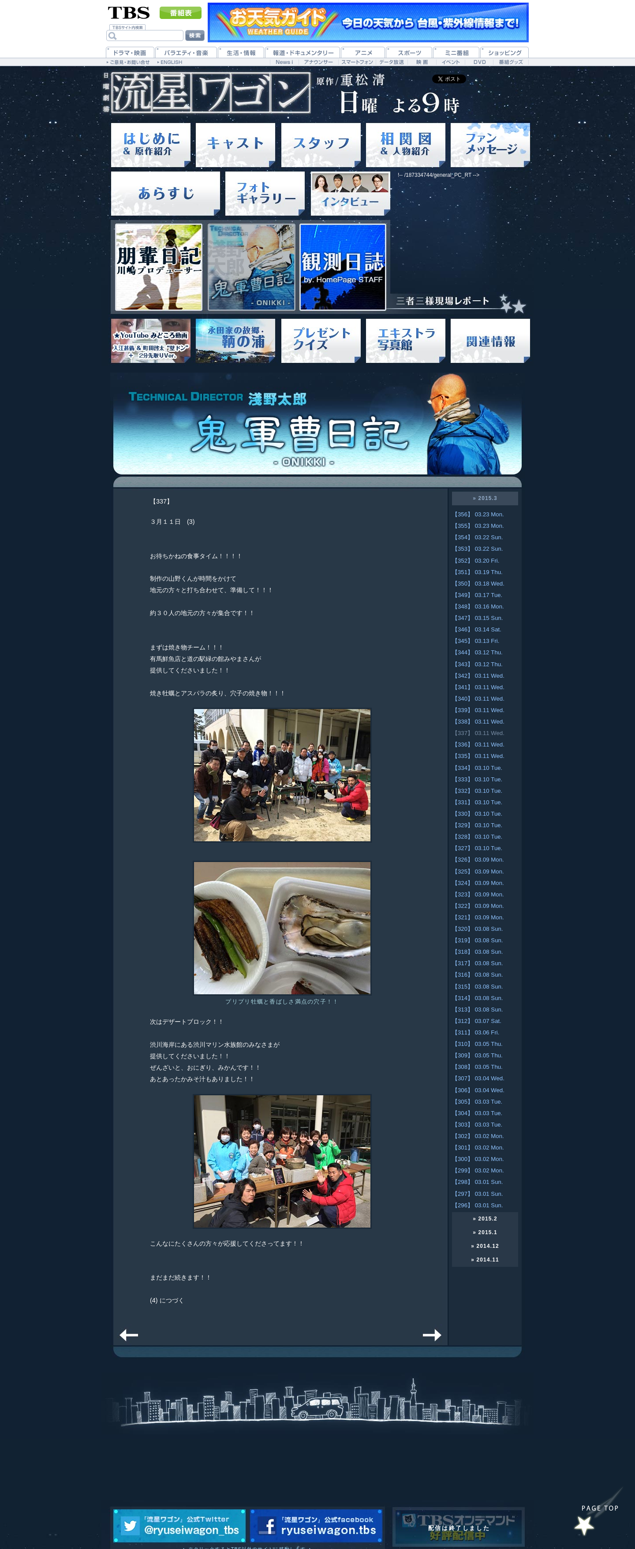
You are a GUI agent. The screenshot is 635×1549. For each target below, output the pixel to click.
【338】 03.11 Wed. (478, 721)
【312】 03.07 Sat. (476, 1021)
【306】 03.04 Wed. (478, 1090)
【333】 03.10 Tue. (477, 779)
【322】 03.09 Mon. (478, 906)
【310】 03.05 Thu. (477, 1044)
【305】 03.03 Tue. (477, 1101)
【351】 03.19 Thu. (477, 572)
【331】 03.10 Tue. (477, 802)
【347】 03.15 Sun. (477, 618)
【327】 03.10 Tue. (477, 848)
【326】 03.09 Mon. (478, 859)
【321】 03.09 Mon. (478, 917)
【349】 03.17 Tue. (477, 595)
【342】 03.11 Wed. (478, 675)
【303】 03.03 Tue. (477, 1124)
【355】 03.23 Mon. (478, 526)
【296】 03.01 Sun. (477, 1205)
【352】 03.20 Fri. (475, 560)
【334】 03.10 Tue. (477, 768)
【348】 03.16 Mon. (478, 606)
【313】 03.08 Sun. (477, 1009)
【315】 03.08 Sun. (477, 986)
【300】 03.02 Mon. (478, 1159)
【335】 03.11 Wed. (478, 756)
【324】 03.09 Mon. (478, 883)
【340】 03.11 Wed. (478, 698)
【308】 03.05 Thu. (477, 1067)
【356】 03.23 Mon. (478, 514)
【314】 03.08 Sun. (477, 998)
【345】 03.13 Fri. (475, 641)
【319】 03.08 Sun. (477, 940)
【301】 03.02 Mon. (478, 1147)
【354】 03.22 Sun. (477, 537)
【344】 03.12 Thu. (477, 652)
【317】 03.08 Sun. (477, 963)
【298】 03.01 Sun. (477, 1182)
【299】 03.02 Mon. (478, 1170)
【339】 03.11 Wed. (478, 710)
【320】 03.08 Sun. (477, 929)
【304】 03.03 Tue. (477, 1113)
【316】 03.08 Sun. (477, 974)
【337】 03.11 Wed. (478, 733)
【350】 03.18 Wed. (478, 583)
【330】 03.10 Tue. (477, 813)
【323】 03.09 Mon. (478, 894)
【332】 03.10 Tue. (477, 791)
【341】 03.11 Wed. (478, 687)
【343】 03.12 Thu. (477, 664)
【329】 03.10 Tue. (477, 825)
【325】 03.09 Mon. (478, 871)
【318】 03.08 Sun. (477, 951)
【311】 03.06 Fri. (475, 1032)
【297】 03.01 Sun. (477, 1194)
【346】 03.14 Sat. (476, 629)
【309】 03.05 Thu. (477, 1055)
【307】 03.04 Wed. (478, 1078)
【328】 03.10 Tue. (477, 836)
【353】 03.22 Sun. (477, 548)
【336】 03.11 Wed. (478, 744)
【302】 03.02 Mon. (478, 1136)
